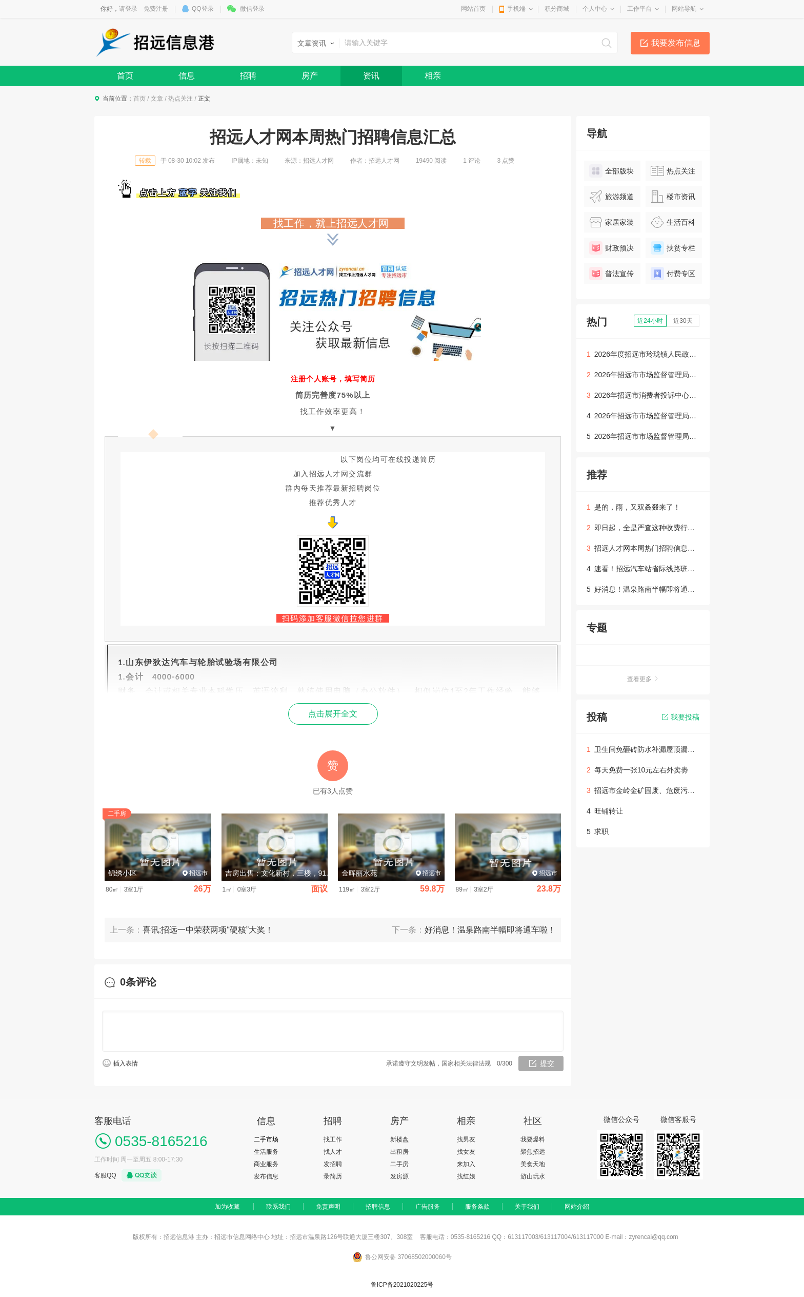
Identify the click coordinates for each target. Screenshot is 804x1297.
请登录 (128, 8)
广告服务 (427, 1206)
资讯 (371, 75)
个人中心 (594, 8)
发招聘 (333, 1164)
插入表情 (125, 1063)
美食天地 (532, 1164)
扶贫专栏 (673, 248)
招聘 (248, 75)
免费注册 (156, 8)
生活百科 (673, 222)
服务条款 (477, 1206)
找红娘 (466, 1176)
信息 (186, 75)
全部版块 (611, 171)
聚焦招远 (532, 1151)
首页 (125, 75)
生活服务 (266, 1151)
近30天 (682, 320)
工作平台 (639, 8)
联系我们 (278, 1206)
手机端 (516, 8)
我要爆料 (532, 1139)
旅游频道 (611, 196)
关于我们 (527, 1206)
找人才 (333, 1151)
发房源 (399, 1176)
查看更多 (643, 679)
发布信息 (266, 1176)
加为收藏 (227, 1206)
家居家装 (611, 222)
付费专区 (673, 273)
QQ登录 (203, 8)
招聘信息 (378, 1206)
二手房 (399, 1164)
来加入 (466, 1164)
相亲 (433, 75)
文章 (157, 98)
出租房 (399, 1151)
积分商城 (557, 8)
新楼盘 (399, 1139)
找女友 (466, 1151)
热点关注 (180, 98)
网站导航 (684, 8)
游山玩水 (532, 1176)
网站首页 (473, 8)
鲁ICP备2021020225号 (402, 1284)
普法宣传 (611, 273)
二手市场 (266, 1139)
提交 (547, 1063)
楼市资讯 (673, 196)
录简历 (333, 1176)
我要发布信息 (675, 42)
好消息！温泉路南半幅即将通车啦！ (490, 929)
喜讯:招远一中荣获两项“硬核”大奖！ (208, 929)
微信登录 (252, 8)
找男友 (466, 1139)
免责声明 (328, 1206)
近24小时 (649, 320)
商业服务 (266, 1164)
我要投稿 (680, 717)
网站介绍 (577, 1206)
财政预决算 (611, 249)
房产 (310, 75)
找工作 (333, 1139)
